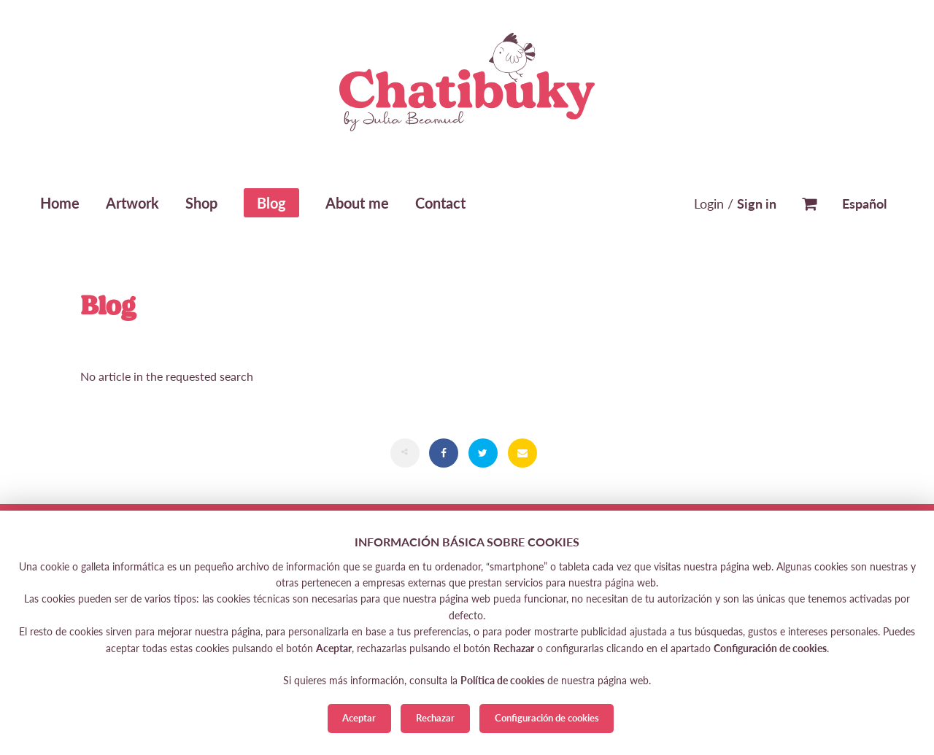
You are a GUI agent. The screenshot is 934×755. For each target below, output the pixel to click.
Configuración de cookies (547, 718)
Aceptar (359, 718)
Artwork (132, 203)
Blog (271, 203)
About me (357, 203)
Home (60, 203)
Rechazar (435, 718)
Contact (440, 203)
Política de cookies (502, 680)
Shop (201, 203)
